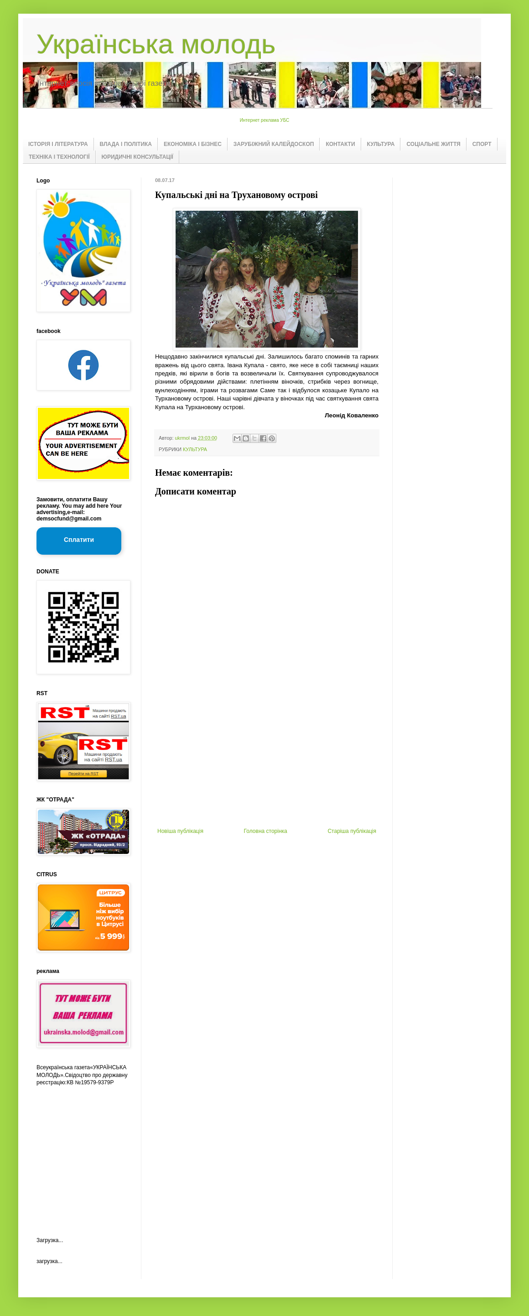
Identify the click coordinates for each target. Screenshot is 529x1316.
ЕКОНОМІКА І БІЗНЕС (193, 144)
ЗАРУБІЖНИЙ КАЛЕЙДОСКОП (273, 144)
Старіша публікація (351, 831)
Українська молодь (155, 44)
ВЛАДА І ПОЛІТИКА (126, 144)
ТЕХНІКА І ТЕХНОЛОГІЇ (59, 157)
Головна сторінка (265, 831)
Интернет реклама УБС (265, 120)
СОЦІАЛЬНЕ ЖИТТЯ (433, 144)
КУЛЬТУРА (381, 144)
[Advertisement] (266, 759)
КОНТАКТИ (340, 144)
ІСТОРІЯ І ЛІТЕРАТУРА (58, 144)
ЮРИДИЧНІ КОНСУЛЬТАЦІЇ (137, 157)
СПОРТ (482, 144)
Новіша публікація (180, 831)
